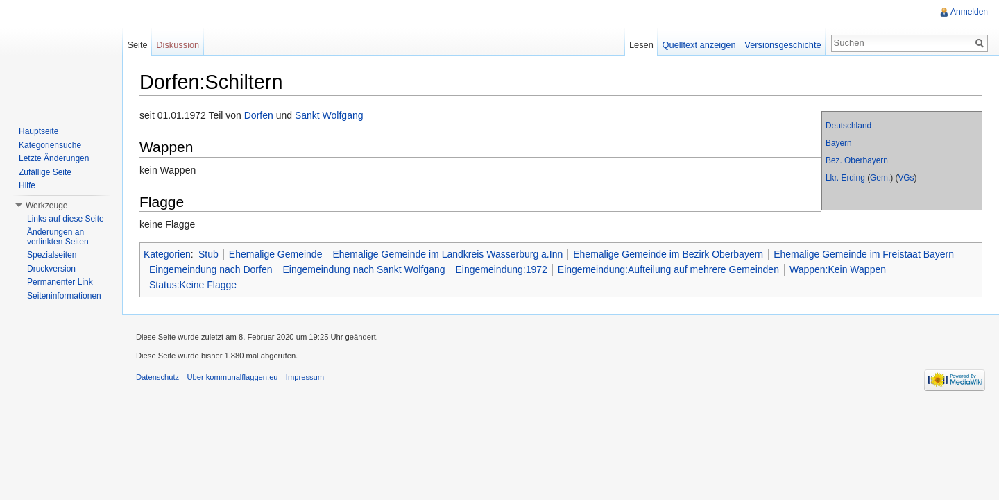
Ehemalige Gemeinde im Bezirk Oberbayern (668, 254)
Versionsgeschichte (782, 45)
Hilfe (27, 185)
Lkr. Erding (845, 178)
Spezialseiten (51, 255)
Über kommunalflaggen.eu (232, 377)
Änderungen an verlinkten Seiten (58, 237)
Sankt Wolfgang (329, 115)
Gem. (880, 178)
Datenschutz (157, 377)
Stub (208, 254)
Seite (137, 45)
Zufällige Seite (45, 172)
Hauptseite (38, 131)
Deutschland (848, 126)
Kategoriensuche (50, 145)
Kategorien (167, 254)
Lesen (641, 45)
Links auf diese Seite (65, 219)
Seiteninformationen (64, 296)
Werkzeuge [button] (46, 205)
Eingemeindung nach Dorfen (210, 269)
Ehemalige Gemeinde (276, 254)
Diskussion (177, 45)
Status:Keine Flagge (193, 284)
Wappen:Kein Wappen (837, 269)
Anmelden (969, 12)
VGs (906, 178)
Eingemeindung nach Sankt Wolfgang (363, 269)
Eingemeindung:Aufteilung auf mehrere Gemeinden (668, 269)
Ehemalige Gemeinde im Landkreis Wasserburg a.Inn (447, 254)
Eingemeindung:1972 (501, 269)
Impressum (305, 377)
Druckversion (51, 269)
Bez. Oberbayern (857, 160)
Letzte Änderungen (54, 158)
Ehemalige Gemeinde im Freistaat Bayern (864, 254)
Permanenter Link (60, 282)
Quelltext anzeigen (699, 45)
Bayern (839, 143)
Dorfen (258, 115)
